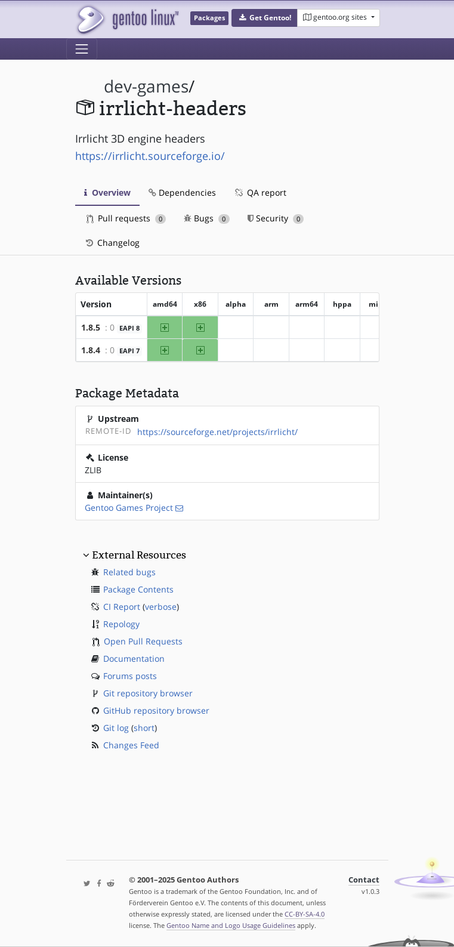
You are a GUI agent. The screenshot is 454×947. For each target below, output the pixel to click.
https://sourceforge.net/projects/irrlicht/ (217, 431)
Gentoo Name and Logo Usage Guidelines (230, 925)
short (144, 727)
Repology (121, 624)
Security (276, 218)
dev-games (146, 86)
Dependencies (182, 192)
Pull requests (126, 218)
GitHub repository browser (156, 710)
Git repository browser (148, 693)
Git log (116, 727)
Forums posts (130, 675)
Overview (107, 192)
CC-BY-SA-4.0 (305, 913)
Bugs (207, 218)
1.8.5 (90, 327)
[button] (264, 18)
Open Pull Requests (143, 641)
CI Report (121, 606)
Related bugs (129, 572)
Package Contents (138, 589)
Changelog (112, 242)
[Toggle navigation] (81, 49)
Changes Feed (131, 745)
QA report (260, 192)
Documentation (134, 658)
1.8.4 (90, 350)
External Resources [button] (139, 555)
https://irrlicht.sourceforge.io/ (150, 156)
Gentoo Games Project (129, 507)
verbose (161, 606)
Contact (363, 880)
